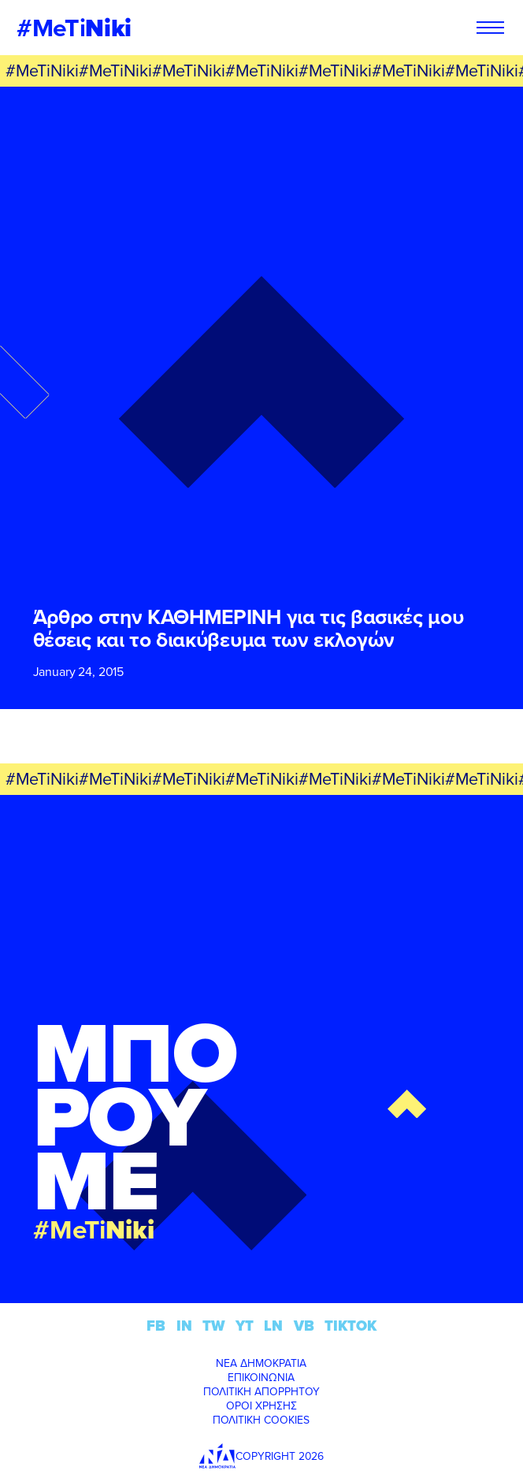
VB (304, 1325)
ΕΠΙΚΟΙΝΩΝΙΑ (261, 1377)
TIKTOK (350, 1325)
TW (213, 1325)
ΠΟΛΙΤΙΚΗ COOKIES (261, 1420)
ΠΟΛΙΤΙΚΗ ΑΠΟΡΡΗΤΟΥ (261, 1391)
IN (184, 1325)
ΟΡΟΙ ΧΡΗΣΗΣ (261, 1405)
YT (245, 1325)
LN (273, 1325)
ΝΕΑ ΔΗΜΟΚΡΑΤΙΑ (261, 1363)
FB (156, 1325)
